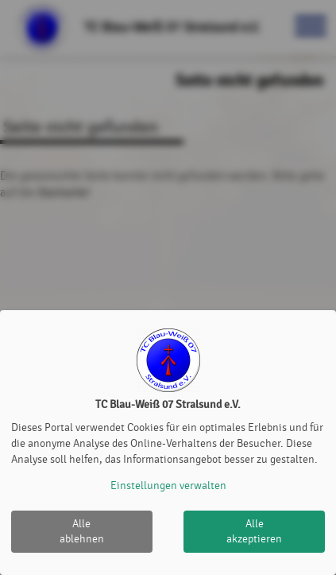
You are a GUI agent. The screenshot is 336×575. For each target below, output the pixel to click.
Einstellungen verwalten (168, 485)
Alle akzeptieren (254, 532)
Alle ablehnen (82, 532)
